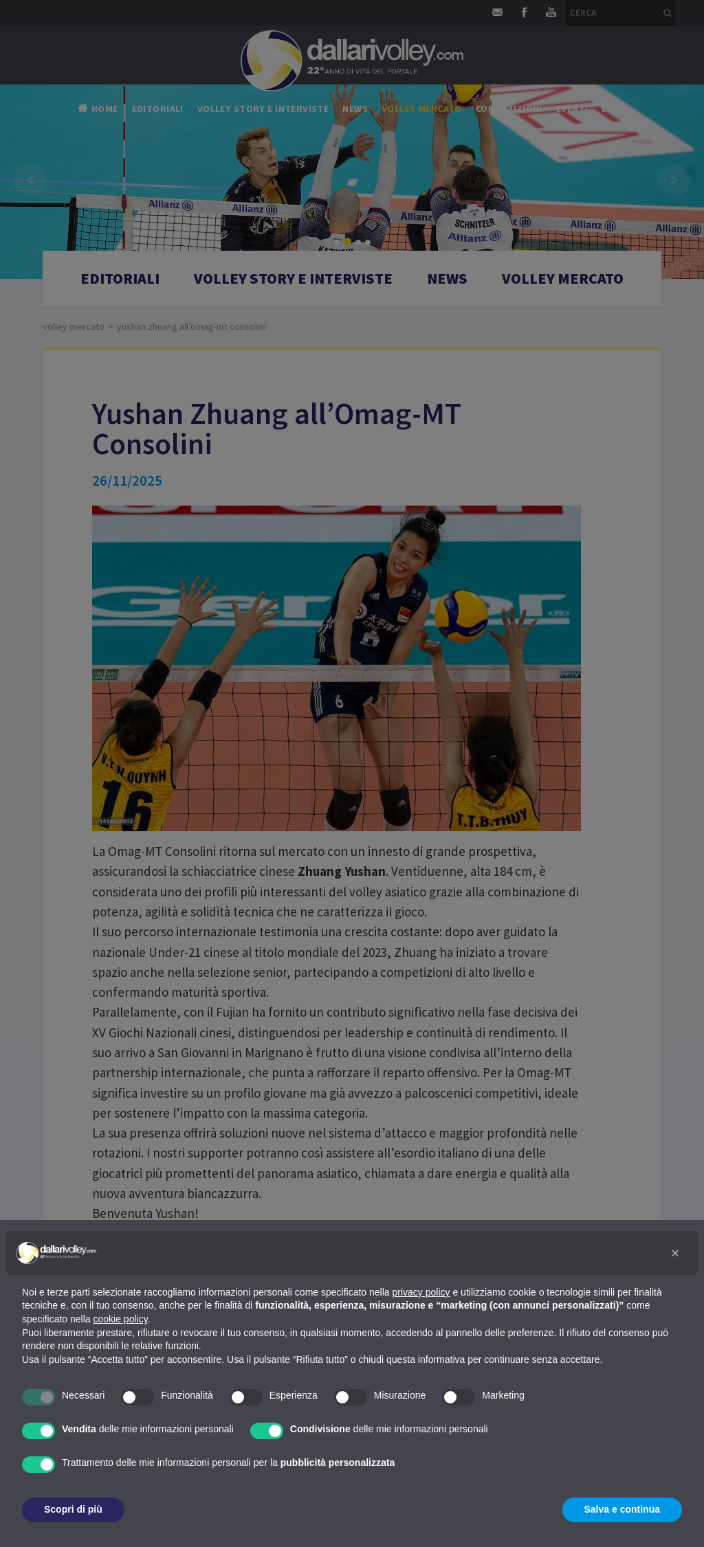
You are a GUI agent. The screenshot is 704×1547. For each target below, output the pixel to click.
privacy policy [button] (421, 1292)
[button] (675, 1253)
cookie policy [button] (121, 1318)
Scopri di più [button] (73, 1509)
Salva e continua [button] (622, 1509)
